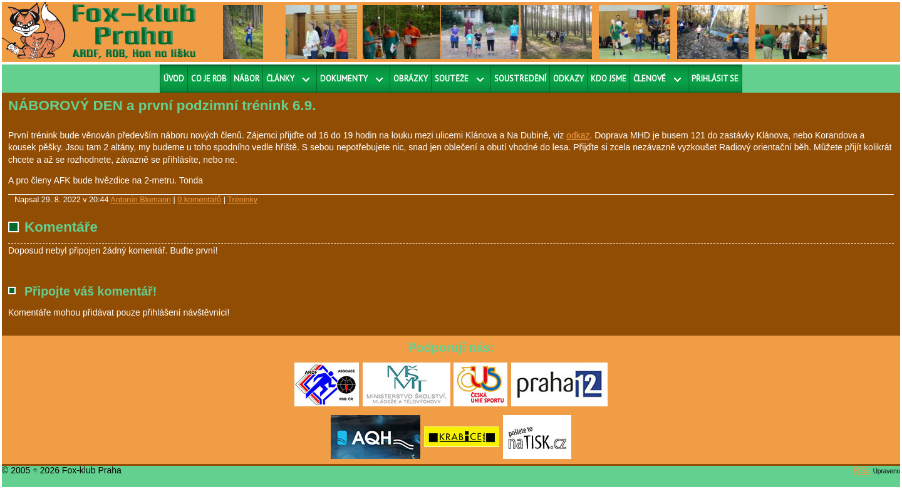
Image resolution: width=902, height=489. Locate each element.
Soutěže (452, 78)
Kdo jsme (608, 78)
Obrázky (410, 78)
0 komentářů (199, 199)
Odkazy (568, 78)
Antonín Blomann (140, 199)
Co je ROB (209, 78)
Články (280, 78)
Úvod (173, 78)
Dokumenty (344, 78)
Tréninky (242, 199)
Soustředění (520, 78)
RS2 (862, 470)
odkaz (577, 135)
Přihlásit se (715, 78)
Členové (649, 78)
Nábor (246, 78)
